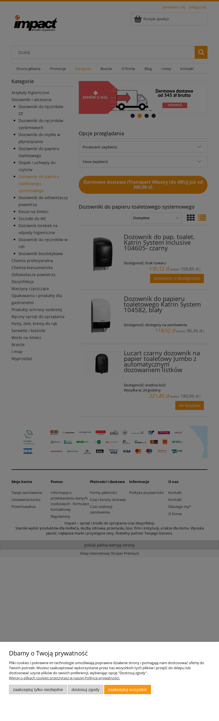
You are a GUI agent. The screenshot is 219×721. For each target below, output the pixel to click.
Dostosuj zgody (85, 689)
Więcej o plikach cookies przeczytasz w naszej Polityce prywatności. (64, 677)
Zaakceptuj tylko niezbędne (38, 689)
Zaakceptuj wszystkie (127, 689)
